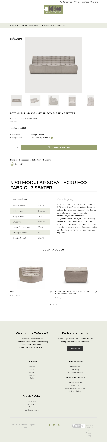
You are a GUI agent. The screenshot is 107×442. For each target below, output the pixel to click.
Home (13, 25)
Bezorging (31, 404)
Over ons (94, 2)
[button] (51, 292)
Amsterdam (75, 367)
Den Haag (75, 370)
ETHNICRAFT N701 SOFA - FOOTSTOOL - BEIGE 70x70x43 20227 (73, 293)
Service (32, 407)
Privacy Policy (75, 391)
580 (12, 292)
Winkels (77, 2)
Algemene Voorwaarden (89, 427)
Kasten (32, 375)
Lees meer (14, 121)
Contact (85, 2)
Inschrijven (75, 348)
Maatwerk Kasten (75, 372)
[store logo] (53, 9)
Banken (32, 367)
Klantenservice (66, 2)
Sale (32, 378)
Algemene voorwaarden (75, 388)
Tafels (31, 370)
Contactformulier (75, 383)
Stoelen (32, 372)
